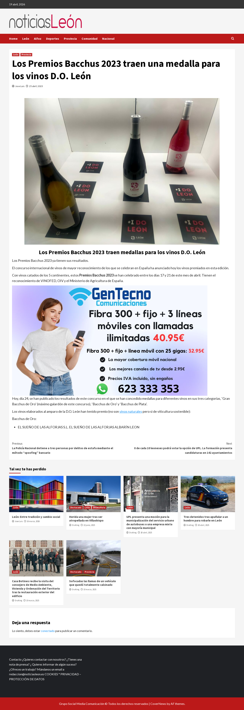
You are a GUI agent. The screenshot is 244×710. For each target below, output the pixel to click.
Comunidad (89, 38)
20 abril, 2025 (203, 525)
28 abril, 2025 (146, 532)
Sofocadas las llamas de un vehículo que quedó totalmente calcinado (92, 583)
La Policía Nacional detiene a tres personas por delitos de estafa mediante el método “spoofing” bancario (67, 448)
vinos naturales (131, 411)
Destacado (75, 507)
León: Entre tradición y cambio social (36, 517)
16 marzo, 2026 (33, 521)
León (25, 38)
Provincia (70, 38)
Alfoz (37, 38)
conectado (48, 631)
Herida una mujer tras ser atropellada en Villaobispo (86, 518)
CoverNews (158, 703)
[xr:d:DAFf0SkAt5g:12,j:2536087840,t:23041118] (109, 340)
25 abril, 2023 (36, 86)
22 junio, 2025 (89, 525)
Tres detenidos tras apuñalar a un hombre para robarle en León (206, 518)
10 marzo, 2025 (32, 600)
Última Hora (99, 507)
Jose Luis (20, 86)
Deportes (52, 38)
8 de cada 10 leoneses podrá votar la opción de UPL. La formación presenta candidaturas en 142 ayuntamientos (177, 448)
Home (13, 38)
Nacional (108, 38)
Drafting (75, 525)
